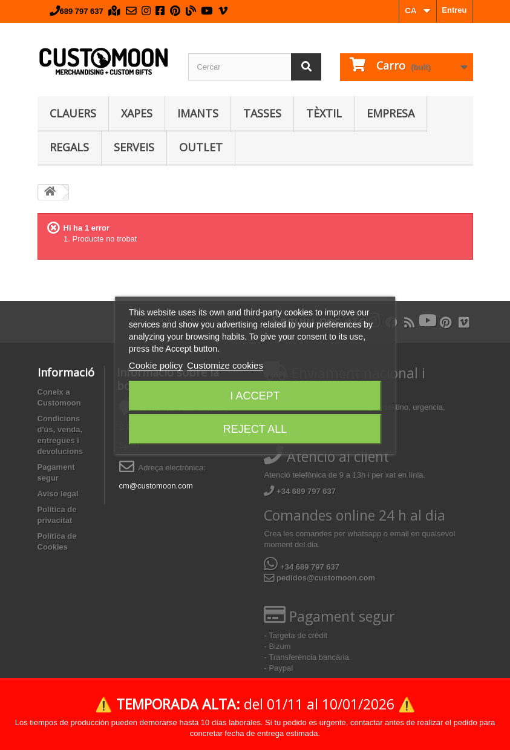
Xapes (136, 113)
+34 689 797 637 (300, 491)
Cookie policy (156, 365)
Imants (197, 113)
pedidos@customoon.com (319, 577)
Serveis (134, 147)
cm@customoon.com (156, 485)
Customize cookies (225, 365)
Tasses (262, 113)
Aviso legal (58, 493)
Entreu (454, 10)
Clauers (73, 113)
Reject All (255, 429)
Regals (69, 147)
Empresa (390, 113)
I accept (255, 396)
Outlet (201, 147)
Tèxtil (324, 113)
